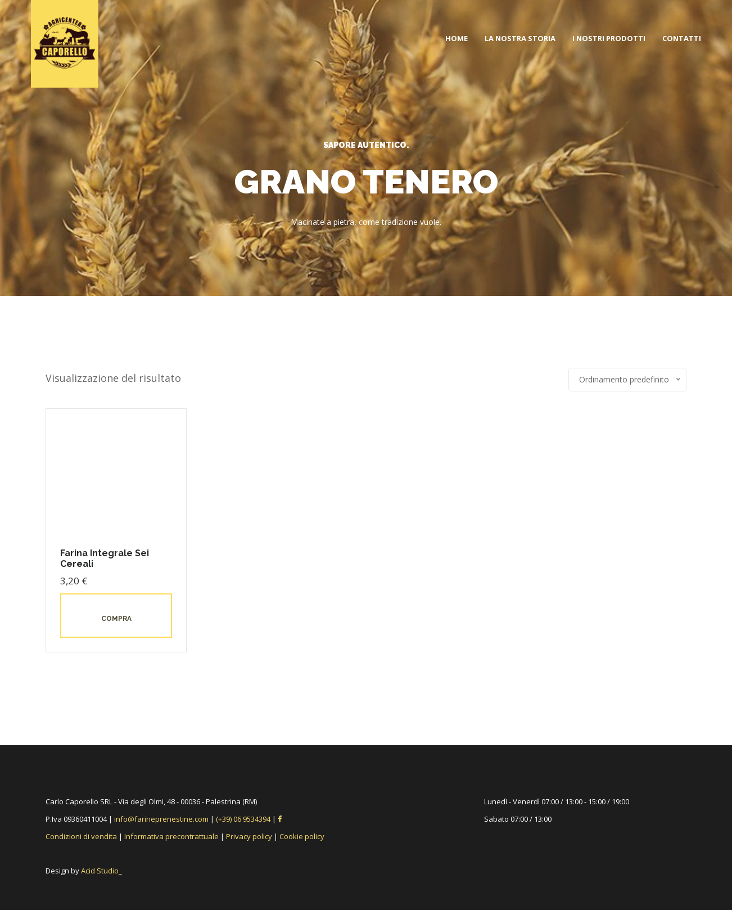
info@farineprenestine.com (161, 819)
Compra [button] (116, 619)
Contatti (681, 38)
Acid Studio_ (101, 871)
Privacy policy (249, 836)
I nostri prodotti (608, 38)
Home (456, 38)
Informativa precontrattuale (171, 836)
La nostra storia (520, 38)
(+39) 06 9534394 (244, 819)
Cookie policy (301, 836)
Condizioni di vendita (81, 836)
